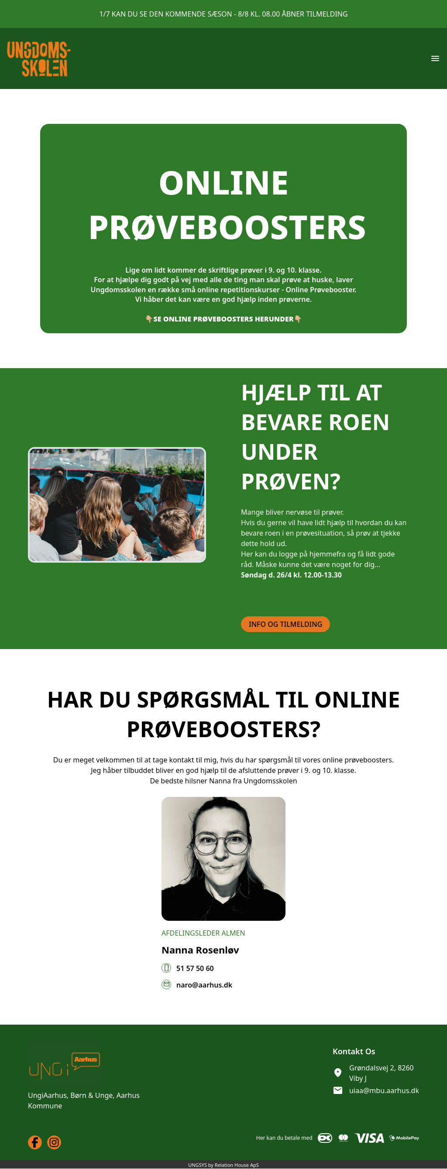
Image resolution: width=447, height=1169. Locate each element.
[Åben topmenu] (435, 58)
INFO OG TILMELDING (285, 634)
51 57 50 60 (195, 979)
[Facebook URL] (35, 1142)
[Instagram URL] (54, 1142)
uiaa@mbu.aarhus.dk (384, 1090)
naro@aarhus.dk (204, 995)
